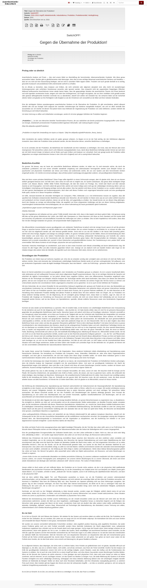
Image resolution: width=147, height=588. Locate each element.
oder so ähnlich (34, 54)
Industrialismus (62, 15)
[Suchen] (128, 3)
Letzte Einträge (83, 585)
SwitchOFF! (35, 13)
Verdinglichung (93, 15)
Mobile (91, 585)
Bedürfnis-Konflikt (33, 56)
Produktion (71, 15)
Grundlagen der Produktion (35, 58)
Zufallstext (38, 585)
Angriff (41, 15)
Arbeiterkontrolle (50, 15)
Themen (74, 585)
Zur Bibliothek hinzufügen (103, 585)
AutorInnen (66, 585)
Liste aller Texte (56, 585)
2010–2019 (35, 15)
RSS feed (46, 585)
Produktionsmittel (81, 15)
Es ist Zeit (30, 60)
